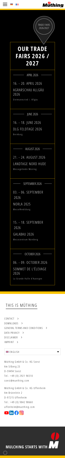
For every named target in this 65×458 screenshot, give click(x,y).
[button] (5, 453)
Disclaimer (11, 337)
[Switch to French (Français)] (17, 4)
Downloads (11, 323)
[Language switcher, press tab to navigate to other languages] (32, 351)
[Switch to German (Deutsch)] (11, 4)
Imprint (9, 342)
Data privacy (12, 332)
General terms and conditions (23, 328)
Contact (9, 318)
